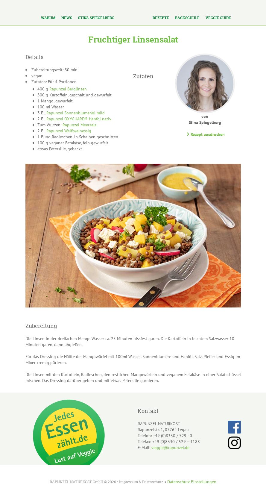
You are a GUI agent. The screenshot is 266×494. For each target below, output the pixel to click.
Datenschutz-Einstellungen (191, 481)
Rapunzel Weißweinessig (68, 131)
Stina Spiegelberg (96, 17)
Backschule (187, 17)
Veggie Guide (218, 17)
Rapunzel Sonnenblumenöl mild (75, 113)
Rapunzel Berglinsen (68, 89)
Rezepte (161, 17)
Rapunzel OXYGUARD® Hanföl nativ (78, 119)
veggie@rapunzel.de (170, 447)
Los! (72, 5)
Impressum (128, 481)
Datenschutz (152, 481)
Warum (48, 17)
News (66, 17)
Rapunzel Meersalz (79, 125)
